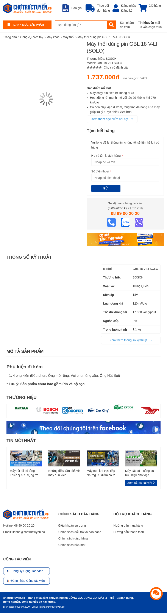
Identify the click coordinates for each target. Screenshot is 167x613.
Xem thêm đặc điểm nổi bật (112, 119)
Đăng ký (126, 10)
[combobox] (81, 24)
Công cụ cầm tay (31, 37)
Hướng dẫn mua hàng (128, 525)
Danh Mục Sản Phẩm (28, 24)
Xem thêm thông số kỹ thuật (130, 340)
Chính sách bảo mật (72, 545)
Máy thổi (68, 37)
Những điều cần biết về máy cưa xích (64, 473)
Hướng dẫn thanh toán (129, 532)
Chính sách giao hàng (73, 538)
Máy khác (53, 37)
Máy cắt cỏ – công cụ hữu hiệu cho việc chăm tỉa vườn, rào (139, 473)
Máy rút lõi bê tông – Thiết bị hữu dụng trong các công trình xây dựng (26, 473)
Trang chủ (10, 37)
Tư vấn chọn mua (150, 27)
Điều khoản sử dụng (72, 525)
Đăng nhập (128, 5)
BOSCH (111, 58)
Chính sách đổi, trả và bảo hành (79, 532)
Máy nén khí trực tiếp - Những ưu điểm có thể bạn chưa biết (102, 473)
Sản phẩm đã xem (127, 25)
